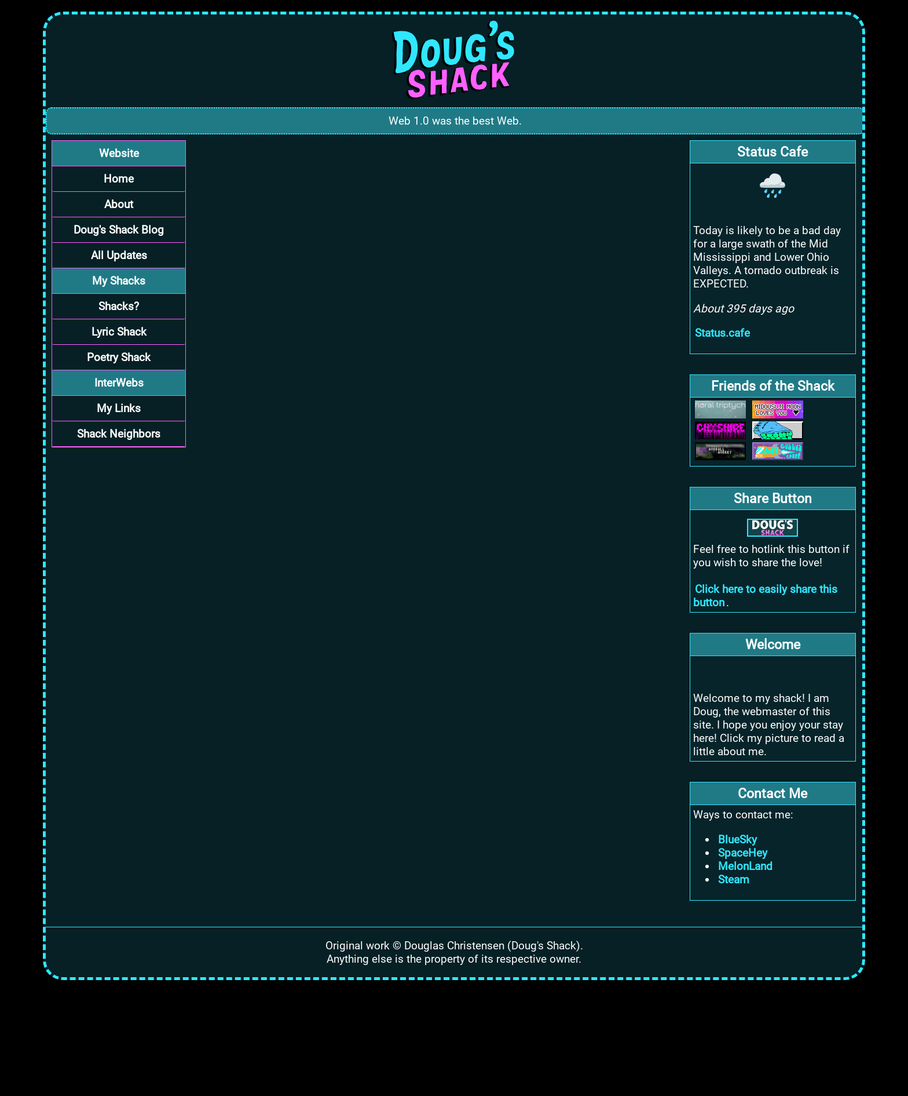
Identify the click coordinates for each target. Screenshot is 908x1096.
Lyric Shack (119, 331)
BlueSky (737, 839)
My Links (119, 408)
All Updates (119, 255)
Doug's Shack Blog (119, 229)
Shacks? (118, 306)
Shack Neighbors (118, 433)
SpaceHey (742, 853)
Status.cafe (722, 333)
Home (119, 178)
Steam (733, 879)
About (118, 204)
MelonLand (745, 866)
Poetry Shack (119, 357)
